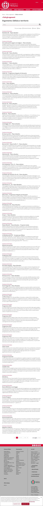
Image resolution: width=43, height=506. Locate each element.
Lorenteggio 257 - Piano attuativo (11, 124)
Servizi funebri (19, 467)
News (39, 28)
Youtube (36, 445)
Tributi (17, 471)
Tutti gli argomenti (9, 17)
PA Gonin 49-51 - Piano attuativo (11, 275)
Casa (17, 454)
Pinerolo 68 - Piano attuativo (9, 53)
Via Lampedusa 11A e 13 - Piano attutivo (13, 164)
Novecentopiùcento (7, 417)
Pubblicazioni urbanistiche (9, 457)
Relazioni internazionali (8, 470)
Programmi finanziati (7, 356)
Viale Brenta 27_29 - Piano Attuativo (12, 184)
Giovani (17, 457)
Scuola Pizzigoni (6, 397)
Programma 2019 (6, 296)
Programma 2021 (6, 316)
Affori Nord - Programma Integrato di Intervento (15, 194)
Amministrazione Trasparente (7, 453)
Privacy (32, 494)
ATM (35, 454)
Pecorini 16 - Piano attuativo (9, 103)
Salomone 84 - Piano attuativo (10, 154)
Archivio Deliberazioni (8, 469)
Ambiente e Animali (20, 451)
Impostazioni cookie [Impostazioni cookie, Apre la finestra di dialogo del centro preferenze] (16, 503)
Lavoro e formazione (20, 460)
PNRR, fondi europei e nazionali (8, 472)
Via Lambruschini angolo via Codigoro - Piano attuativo (16, 43)
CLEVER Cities (5, 367)
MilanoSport (33, 463)
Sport (17, 469)
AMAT (32, 455)
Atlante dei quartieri (7, 245)
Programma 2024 (6, 255)
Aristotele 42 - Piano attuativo (10, 93)
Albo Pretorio (6, 455)
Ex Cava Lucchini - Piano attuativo (11, 134)
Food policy (6, 474)
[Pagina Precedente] (15, 438)
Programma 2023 (6, 336)
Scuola (17, 466)
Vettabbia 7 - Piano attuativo (9, 63)
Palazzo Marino (7, 451)
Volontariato (18, 472)
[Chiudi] (41, 497)
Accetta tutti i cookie (25, 503)
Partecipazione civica (20, 462)
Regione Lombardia (34, 451)
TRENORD (36, 458)
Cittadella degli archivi (8, 465)
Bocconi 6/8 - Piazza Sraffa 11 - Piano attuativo (14, 144)
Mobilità (17, 461)
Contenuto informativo (27, 28)
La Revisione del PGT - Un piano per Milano (13, 235)
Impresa (17, 459)
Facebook (33, 445)
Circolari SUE (6, 456)
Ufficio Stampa (36, 11)
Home (3, 14)
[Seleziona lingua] (39, 5)
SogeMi (37, 463)
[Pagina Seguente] (27, 438)
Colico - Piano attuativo (8, 83)
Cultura (17, 455)
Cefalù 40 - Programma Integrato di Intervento (14, 73)
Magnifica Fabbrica (7, 427)
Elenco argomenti (10, 14)
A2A (34, 455)
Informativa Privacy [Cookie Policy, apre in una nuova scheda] (32, 501)
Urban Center (5, 346)
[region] (21, 501)
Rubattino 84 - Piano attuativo (10, 33)
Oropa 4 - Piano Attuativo (9, 215)
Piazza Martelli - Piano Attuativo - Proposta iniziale (15, 225)
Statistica (18, 470)
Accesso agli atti (7, 467)
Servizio (34, 28)
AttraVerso (5, 377)
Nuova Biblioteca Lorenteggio (10, 387)
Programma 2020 (6, 306)
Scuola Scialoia (6, 407)
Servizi (28, 11)
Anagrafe (18, 452)
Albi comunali (6, 461)
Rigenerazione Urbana (20, 465)
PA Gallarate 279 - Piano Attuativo (11, 205)
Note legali (36, 494)
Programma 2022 (6, 326)
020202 (37, 492)
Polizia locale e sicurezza (20, 464)
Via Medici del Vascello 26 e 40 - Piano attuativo (14, 174)
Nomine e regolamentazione (9, 466)
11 (25, 437)
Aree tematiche (19, 11)
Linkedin (40, 445)
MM (37, 455)
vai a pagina (34, 437)
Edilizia (17, 456)
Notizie (5, 485)
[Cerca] (39, 24)
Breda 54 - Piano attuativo (9, 114)
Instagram (38, 445)
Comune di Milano (6, 11)
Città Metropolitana (34, 453)
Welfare (17, 474)
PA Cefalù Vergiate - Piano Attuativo (11, 265)
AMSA (38, 454)
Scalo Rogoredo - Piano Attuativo (11, 286)
